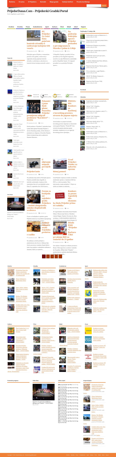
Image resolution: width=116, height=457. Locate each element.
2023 (59, 393)
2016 (59, 415)
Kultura (54, 27)
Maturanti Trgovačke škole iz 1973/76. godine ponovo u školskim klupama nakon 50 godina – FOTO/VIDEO (48, 360)
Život (62, 27)
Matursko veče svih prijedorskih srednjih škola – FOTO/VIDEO (73, 329)
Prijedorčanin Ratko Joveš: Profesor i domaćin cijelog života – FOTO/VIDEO (48, 339)
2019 (59, 405)
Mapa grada (54, 2)
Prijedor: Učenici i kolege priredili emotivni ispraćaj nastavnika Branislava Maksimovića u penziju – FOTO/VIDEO (44, 350)
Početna (12, 2)
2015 (59, 418)
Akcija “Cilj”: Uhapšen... (93, 106)
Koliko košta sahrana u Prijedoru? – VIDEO (73, 298)
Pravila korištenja (83, 2)
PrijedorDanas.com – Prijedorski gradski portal (37, 11)
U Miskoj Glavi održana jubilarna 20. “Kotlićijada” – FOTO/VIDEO (48, 330)
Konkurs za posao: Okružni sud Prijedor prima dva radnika (99, 329)
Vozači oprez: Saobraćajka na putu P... (96, 50)
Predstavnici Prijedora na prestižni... (96, 45)
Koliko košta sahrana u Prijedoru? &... (96, 137)
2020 (59, 402)
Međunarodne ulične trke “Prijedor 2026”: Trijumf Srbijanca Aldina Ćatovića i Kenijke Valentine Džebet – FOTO (96, 274)
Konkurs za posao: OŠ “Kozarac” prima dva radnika (99, 347)
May (71, 384)
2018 (59, 409)
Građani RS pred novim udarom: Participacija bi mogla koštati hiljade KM (48, 369)
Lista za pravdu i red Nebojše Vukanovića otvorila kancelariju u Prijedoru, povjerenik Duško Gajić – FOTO (73, 291)
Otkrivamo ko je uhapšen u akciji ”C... (96, 111)
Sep (59, 389)
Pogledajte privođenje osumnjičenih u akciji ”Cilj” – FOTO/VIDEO (48, 280)
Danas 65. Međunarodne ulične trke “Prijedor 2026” (100, 300)
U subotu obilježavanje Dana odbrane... (97, 61)
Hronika (20, 27)
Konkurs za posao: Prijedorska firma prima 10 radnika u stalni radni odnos (99, 356)
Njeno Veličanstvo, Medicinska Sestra (21, 279)
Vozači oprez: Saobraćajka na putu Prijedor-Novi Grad (17, 142)
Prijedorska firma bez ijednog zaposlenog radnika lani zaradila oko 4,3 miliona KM (22, 272)
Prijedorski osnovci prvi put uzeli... (96, 55)
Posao (28, 27)
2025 (59, 387)
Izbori (76, 27)
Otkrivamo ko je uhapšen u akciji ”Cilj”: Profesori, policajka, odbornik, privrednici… (48, 308)
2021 (59, 399)
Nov (63, 389)
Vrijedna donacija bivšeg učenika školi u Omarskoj (74, 280)
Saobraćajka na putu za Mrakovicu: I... (97, 35)
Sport (47, 27)
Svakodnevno (37, 27)
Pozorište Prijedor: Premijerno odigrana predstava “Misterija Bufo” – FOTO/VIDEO (22, 348)
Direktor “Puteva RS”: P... (93, 126)
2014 (59, 421)
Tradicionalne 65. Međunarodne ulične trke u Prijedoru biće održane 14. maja (100, 284)
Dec (66, 389)
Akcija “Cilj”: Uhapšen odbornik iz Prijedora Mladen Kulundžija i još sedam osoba (48, 290)
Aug (77, 387)
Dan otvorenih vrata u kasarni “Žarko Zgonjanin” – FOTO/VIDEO (73, 359)
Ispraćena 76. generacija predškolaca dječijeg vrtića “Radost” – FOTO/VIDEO (15, 214)
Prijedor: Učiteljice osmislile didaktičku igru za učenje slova (74, 350)
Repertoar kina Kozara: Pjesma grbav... (97, 66)
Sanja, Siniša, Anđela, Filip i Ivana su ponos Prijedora (22, 289)
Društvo (11, 27)
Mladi (69, 27)
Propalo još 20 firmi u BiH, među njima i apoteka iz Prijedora (73, 271)
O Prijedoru (32, 2)
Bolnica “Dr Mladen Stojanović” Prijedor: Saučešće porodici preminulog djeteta (22, 298)
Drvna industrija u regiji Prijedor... (95, 71)
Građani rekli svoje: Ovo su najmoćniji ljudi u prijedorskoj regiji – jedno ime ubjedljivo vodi (22, 308)
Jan (62, 384)
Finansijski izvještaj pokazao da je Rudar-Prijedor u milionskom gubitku (99, 293)
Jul (75, 387)
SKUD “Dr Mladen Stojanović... (95, 76)
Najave (83, 27)
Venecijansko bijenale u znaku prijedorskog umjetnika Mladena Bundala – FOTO (22, 356)
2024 (59, 390)
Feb (64, 384)
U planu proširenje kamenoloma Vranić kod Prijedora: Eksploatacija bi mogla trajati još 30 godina (74, 309)
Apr (68, 384)
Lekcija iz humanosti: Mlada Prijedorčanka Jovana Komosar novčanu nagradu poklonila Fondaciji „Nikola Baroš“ (69, 341)
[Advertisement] (74, 20)
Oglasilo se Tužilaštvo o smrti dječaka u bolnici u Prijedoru (48, 271)
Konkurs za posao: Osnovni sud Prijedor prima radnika (99, 338)
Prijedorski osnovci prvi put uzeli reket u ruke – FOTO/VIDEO (18, 184)
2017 (59, 412)
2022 (59, 396)
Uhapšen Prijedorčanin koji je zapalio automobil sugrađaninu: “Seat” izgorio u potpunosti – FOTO (48, 299)
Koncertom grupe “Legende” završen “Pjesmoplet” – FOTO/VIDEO (21, 339)
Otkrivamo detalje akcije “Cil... (94, 121)
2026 (59, 384)
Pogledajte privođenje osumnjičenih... (96, 101)
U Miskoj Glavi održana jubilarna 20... (97, 142)
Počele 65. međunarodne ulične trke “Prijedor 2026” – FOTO (100, 309)
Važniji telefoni (67, 2)
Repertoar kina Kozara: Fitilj (94, 81)
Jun (73, 387)
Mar (66, 384)
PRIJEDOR (18, 390)
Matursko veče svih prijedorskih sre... (96, 147)
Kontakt (43, 2)
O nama (21, 2)
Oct (61, 389)
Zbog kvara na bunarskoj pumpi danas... (97, 40)
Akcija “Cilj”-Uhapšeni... (93, 116)
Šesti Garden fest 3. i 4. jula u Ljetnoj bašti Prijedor (22, 329)
